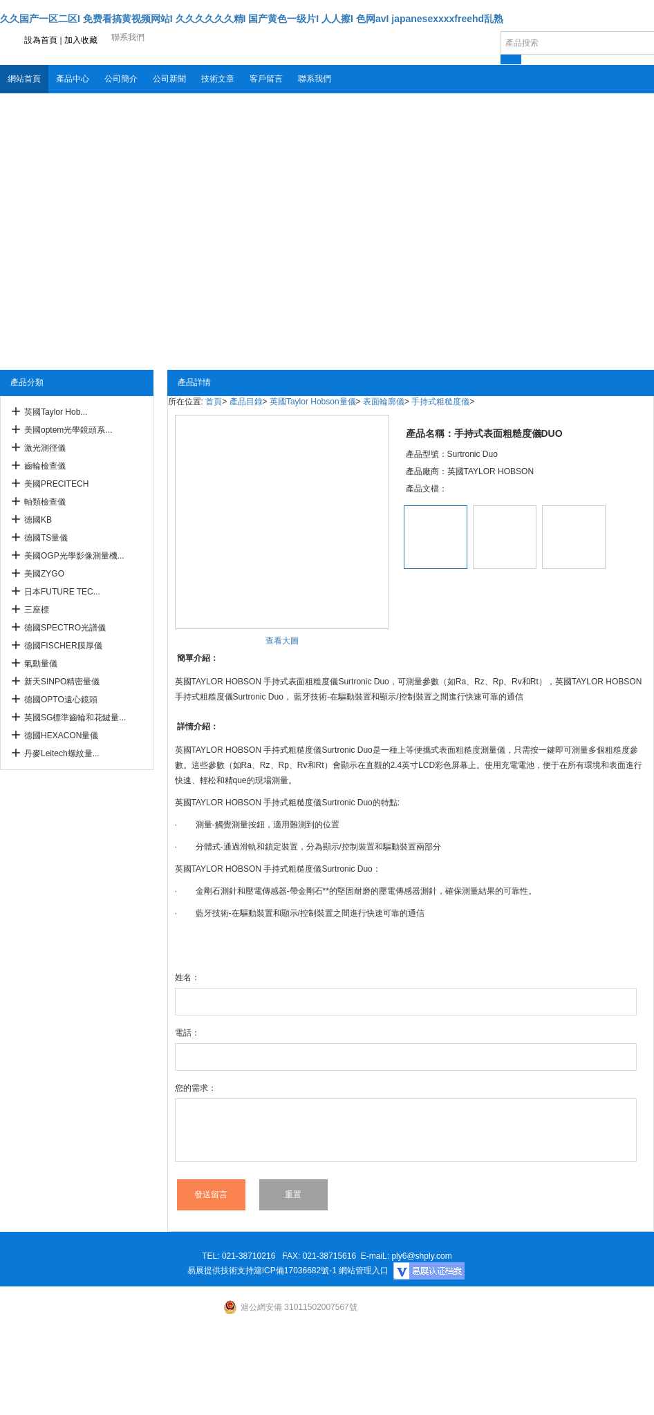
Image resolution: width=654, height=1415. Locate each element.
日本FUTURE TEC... (62, 592)
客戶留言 (266, 79)
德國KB (38, 520)
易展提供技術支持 (220, 1270)
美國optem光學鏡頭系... (68, 430)
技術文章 (217, 79)
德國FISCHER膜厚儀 (63, 645)
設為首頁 (40, 40)
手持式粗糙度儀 (440, 401)
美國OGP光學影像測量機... (74, 556)
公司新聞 (169, 79)
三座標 (36, 610)
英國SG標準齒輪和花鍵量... (75, 717)
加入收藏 (80, 40)
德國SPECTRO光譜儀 (65, 627)
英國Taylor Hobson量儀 (313, 401)
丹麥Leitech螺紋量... (62, 753)
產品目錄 (246, 401)
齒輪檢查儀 (45, 466)
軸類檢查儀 (45, 502)
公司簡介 (121, 79)
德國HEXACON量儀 (61, 735)
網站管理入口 (364, 1270)
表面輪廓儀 (383, 401)
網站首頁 (24, 79)
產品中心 (72, 79)
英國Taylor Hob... (55, 412)
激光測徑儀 (45, 448)
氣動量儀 (40, 663)
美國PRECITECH (56, 484)
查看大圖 (282, 641)
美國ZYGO (44, 574)
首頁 (213, 401)
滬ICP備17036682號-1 (295, 1270)
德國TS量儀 (46, 538)
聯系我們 (314, 79)
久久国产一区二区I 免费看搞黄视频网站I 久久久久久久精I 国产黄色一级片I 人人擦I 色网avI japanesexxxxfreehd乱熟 (251, 18)
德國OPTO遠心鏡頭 (60, 699)
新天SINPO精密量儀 (62, 681)
